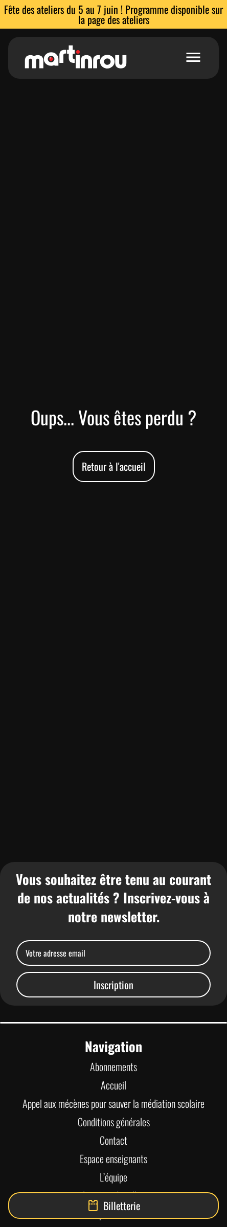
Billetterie (113, 1205)
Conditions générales (114, 1121)
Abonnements (113, 1066)
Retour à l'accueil (114, 466)
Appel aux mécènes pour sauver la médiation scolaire (113, 1103)
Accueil (113, 1085)
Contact (113, 1140)
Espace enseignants (113, 1158)
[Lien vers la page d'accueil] (76, 58)
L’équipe (113, 1177)
